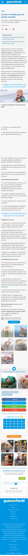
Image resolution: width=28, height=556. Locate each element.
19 (4, 427)
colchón (15, 295)
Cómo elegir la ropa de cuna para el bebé (6, 347)
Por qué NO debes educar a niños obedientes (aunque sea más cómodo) (7, 462)
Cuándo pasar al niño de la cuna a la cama (7, 334)
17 (19, 425)
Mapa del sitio (14, 518)
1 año (23, 422)
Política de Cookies (10, 483)
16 (15, 425)
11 (19, 422)
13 (4, 425)
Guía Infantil (13, 547)
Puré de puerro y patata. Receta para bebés (20, 347)
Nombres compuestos (7, 394)
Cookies (13, 507)
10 (15, 422)
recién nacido (7, 160)
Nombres (16, 392)
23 (19, 427)
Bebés (3, 11)
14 (8, 425)
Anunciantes (13, 516)
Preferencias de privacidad (14, 482)
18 (23, 425)
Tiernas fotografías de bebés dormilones (14, 371)
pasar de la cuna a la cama (12, 256)
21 (12, 427)
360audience (18, 553)
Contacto (13, 514)
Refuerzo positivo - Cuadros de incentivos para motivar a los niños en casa (20, 449)
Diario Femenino (14, 549)
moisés (22, 56)
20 (8, 427)
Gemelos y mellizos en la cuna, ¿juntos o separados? (6, 360)
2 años (23, 427)
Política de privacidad (13, 509)
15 (12, 425)
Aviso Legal (13, 511)
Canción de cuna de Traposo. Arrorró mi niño (20, 334)
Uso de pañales (5, 392)
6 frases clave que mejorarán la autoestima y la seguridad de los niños (7, 449)
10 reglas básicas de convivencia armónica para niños (20, 462)
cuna (5, 176)
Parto (11, 392)
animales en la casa (7, 187)
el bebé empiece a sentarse (16, 206)
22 (15, 427)
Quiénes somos (13, 505)
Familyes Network (13, 544)
